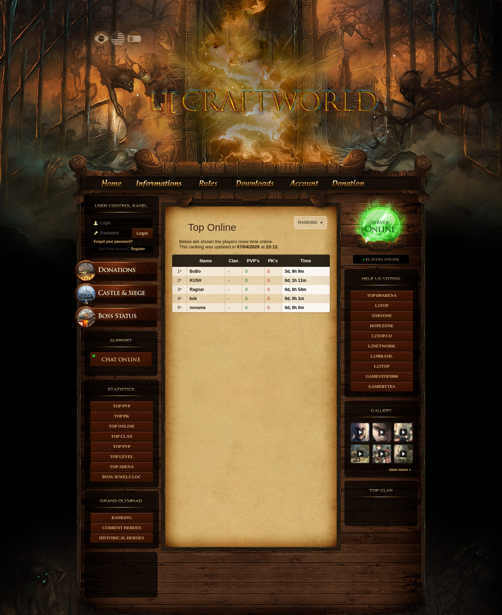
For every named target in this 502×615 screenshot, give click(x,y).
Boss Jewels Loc (121, 476)
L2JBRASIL (382, 356)
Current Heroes (121, 527)
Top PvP (121, 406)
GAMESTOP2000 (382, 376)
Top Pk (121, 416)
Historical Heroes (121, 537)
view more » (400, 469)
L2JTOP (381, 366)
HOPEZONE (382, 325)
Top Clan (121, 436)
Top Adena (122, 466)
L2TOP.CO (382, 335)
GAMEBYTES (381, 386)
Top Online (122, 426)
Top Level (121, 456)
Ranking (122, 517)
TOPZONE (382, 315)
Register (138, 249)
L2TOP (381, 305)
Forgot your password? (113, 241)
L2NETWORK (381, 346)
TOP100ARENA (381, 295)
